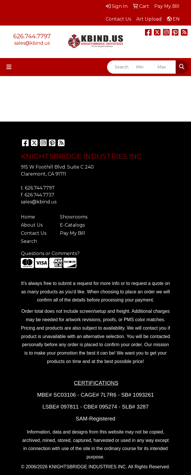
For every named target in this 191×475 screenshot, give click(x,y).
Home (28, 217)
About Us (32, 225)
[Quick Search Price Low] (144, 67)
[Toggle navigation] (9, 67)
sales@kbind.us (32, 43)
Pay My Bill (72, 233)
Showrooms (73, 217)
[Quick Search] (120, 67)
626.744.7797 (32, 36)
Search (29, 241)
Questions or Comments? (50, 253)
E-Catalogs (72, 225)
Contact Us (33, 233)
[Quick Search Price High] (165, 67)
